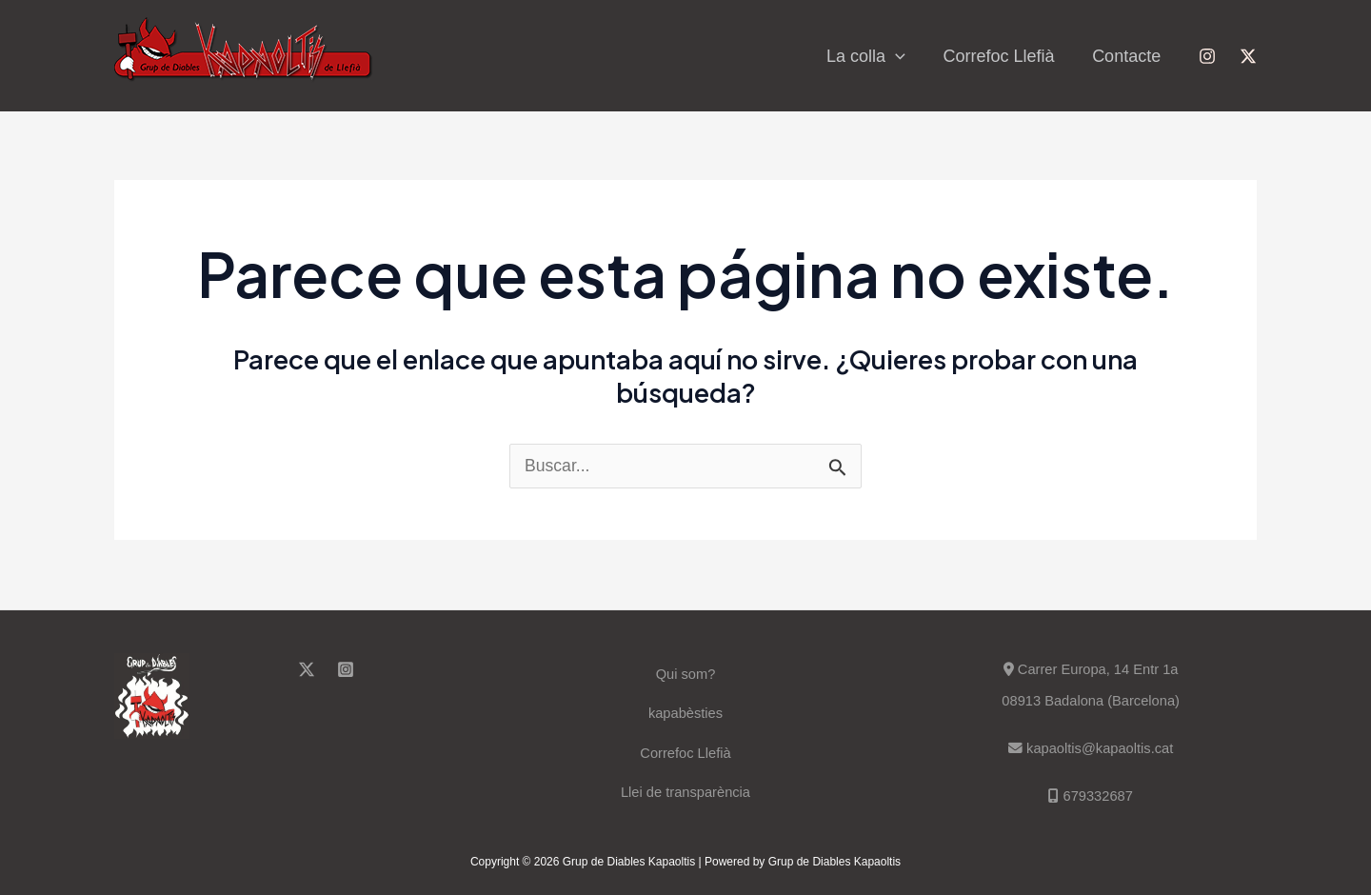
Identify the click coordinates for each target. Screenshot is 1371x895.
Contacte (1128, 56)
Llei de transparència (685, 791)
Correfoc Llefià (1004, 56)
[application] (904, 56)
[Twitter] (1248, 56)
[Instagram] (1207, 56)
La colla (874, 56)
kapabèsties (685, 712)
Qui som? (685, 672)
